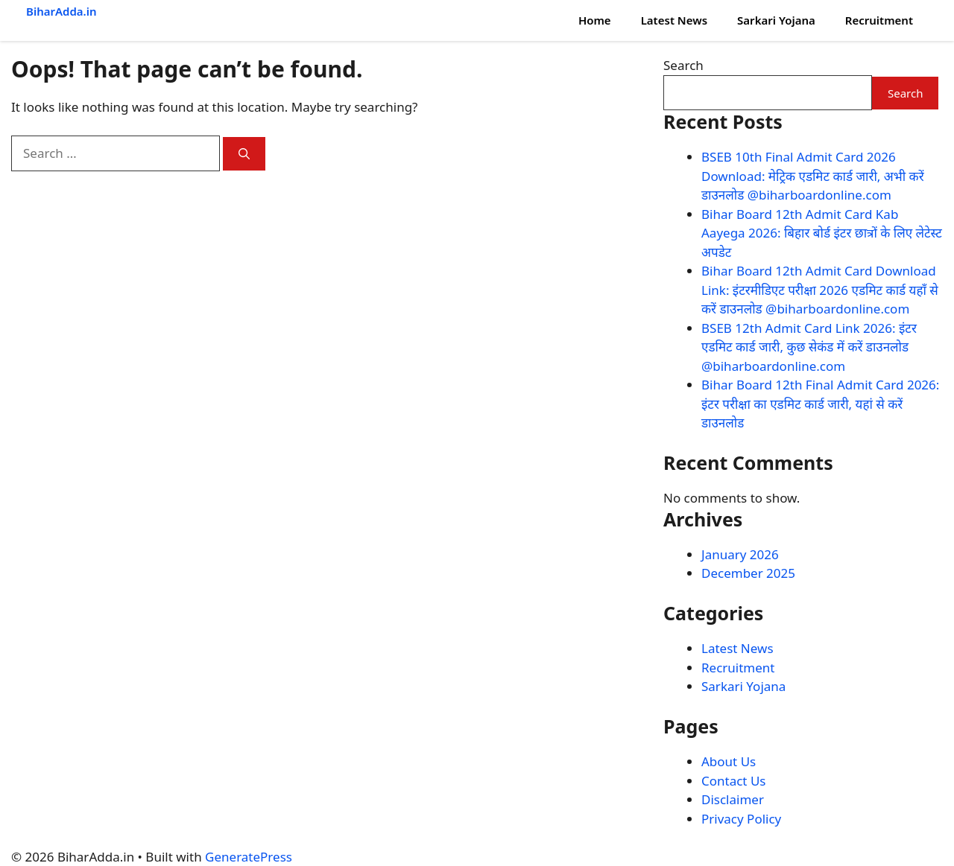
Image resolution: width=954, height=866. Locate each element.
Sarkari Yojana (776, 20)
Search (683, 65)
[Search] (244, 154)
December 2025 (748, 573)
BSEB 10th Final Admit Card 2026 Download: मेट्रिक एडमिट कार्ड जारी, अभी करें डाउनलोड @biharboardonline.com (812, 175)
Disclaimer (732, 799)
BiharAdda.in (61, 11)
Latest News (674, 20)
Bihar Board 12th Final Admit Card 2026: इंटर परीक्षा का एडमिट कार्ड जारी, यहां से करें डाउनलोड (820, 403)
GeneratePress (248, 856)
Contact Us (733, 780)
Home (594, 20)
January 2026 (740, 554)
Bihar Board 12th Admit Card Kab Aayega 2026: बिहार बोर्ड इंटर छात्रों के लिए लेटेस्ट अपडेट (821, 233)
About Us (728, 761)
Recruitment (879, 20)
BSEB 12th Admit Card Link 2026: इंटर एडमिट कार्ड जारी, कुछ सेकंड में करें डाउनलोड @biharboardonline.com (809, 347)
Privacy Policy (741, 818)
